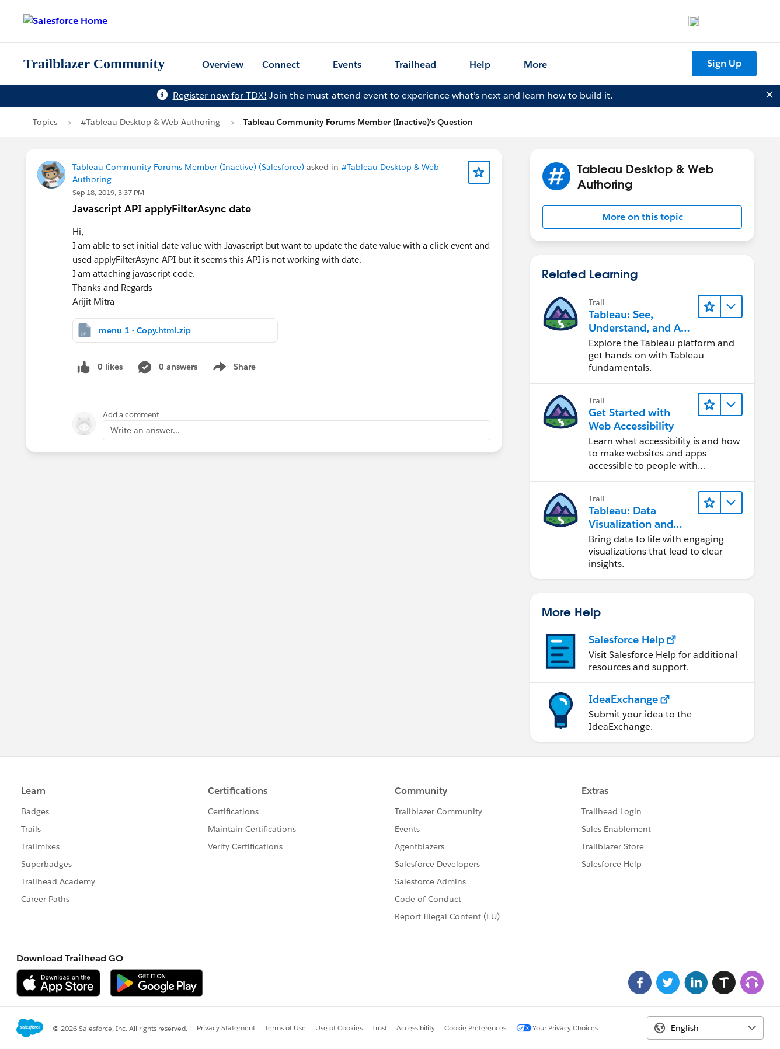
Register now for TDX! (220, 95)
